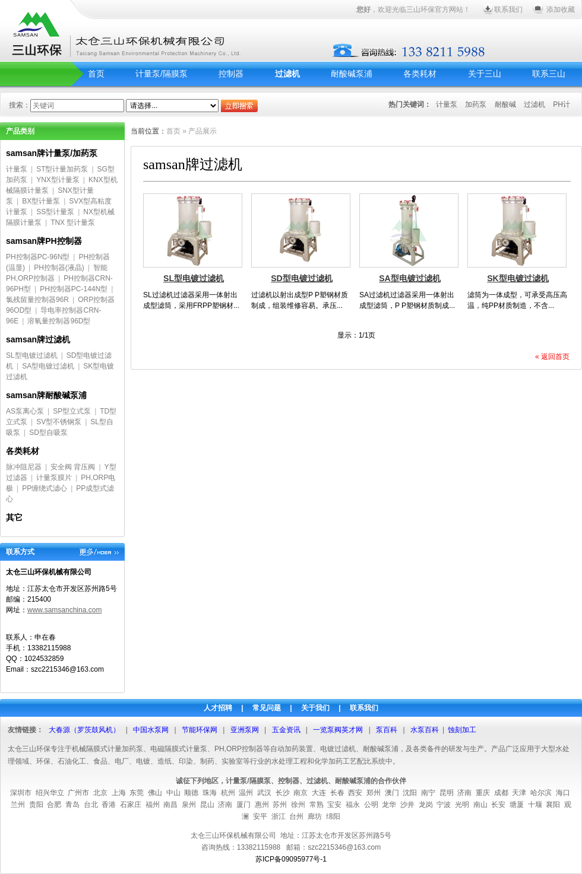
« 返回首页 (552, 356)
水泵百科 (424, 730)
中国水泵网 (151, 730)
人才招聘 (218, 708)
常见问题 (266, 708)
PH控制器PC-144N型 (73, 289)
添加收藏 (560, 9)
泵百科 (386, 730)
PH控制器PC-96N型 (37, 257)
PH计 (561, 104)
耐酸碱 (505, 104)
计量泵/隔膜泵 (161, 73)
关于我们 (315, 708)
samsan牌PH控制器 (44, 241)
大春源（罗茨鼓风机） (84, 730)
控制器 (231, 73)
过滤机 (287, 73)
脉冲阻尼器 (24, 467)
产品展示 (202, 131)
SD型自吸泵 (48, 432)
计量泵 (446, 104)
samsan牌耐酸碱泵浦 (46, 395)
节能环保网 (199, 730)
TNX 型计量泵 (72, 222)
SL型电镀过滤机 (32, 355)
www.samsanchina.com (64, 610)
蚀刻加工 (462, 730)
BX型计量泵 (41, 201)
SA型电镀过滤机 (48, 366)
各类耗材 (419, 73)
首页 (96, 73)
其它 (14, 517)
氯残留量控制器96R (37, 299)
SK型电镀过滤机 (517, 278)
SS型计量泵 (55, 212)
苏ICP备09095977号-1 (291, 859)
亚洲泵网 (244, 730)
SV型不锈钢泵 (58, 422)
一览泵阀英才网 (338, 730)
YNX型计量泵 (58, 180)
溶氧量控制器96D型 (58, 321)
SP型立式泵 (72, 411)
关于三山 (484, 73)
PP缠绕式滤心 (44, 488)
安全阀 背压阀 (72, 467)
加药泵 (475, 104)
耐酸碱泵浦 (351, 73)
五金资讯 (286, 730)
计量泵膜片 (54, 477)
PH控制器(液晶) (59, 267)
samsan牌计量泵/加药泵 (51, 153)
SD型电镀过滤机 (301, 278)
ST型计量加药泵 (62, 169)
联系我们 (508, 9)
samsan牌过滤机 (38, 339)
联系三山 (548, 73)
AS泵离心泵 (25, 411)
